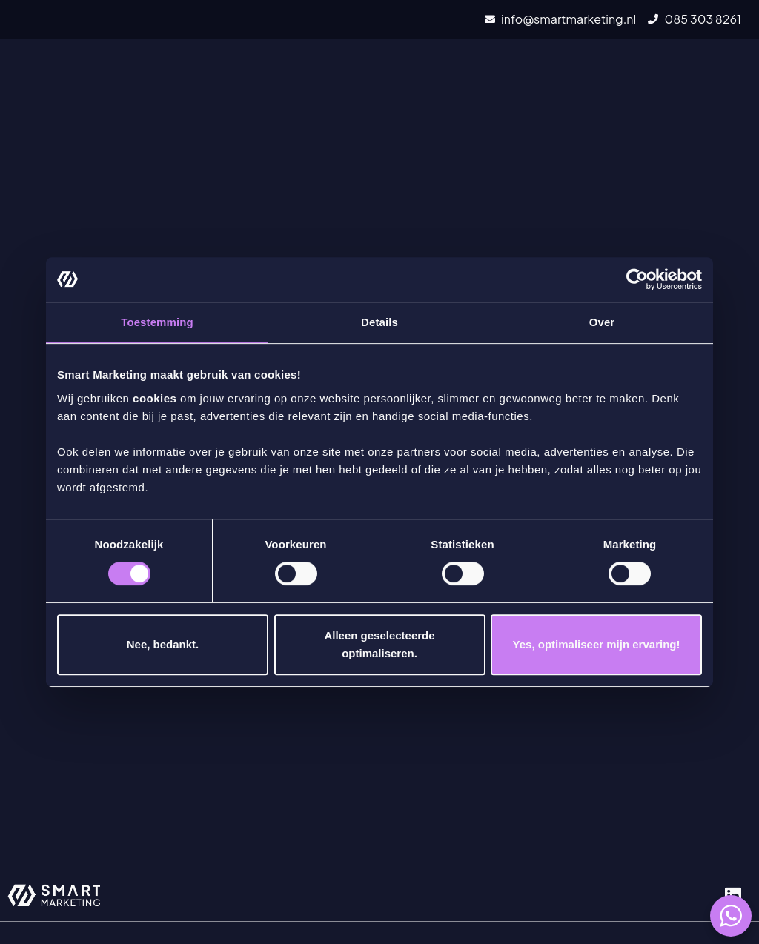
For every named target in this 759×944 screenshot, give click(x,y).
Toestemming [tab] (157, 322)
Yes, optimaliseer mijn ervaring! (596, 644)
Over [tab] (602, 322)
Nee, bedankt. (163, 644)
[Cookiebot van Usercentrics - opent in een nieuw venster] (637, 279)
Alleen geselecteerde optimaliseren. (379, 644)
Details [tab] (379, 322)
